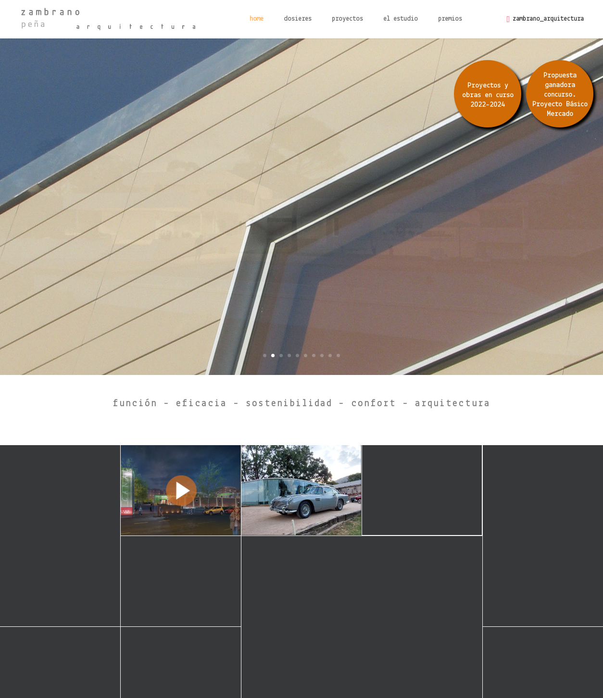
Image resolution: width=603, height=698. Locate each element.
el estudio (400, 19)
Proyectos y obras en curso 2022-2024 (488, 95)
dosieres (298, 19)
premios (450, 19)
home (257, 19)
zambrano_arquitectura (548, 19)
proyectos (347, 19)
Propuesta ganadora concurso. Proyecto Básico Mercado (560, 95)
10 (338, 355)
